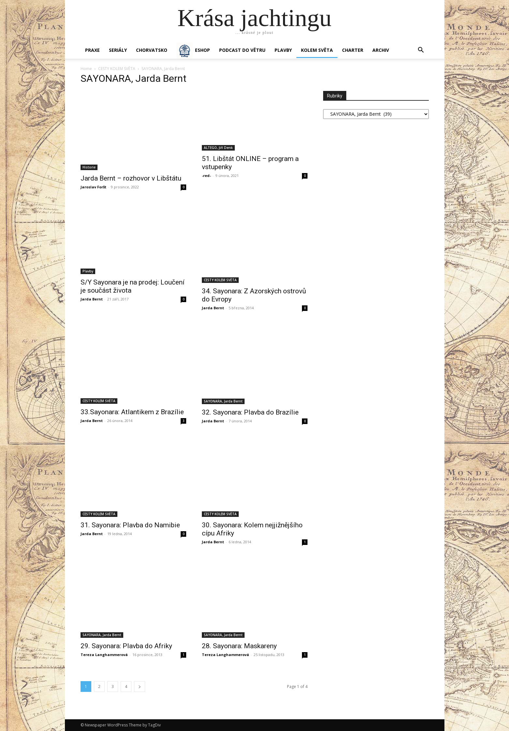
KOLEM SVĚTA (317, 50)
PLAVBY (283, 50)
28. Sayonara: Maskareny (239, 646)
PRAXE (92, 50)
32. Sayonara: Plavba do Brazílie (250, 412)
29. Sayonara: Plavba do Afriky (126, 646)
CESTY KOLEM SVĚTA (116, 68)
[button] (421, 51)
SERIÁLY (118, 50)
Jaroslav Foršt (93, 186)
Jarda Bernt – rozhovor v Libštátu (131, 178)
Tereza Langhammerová (104, 654)
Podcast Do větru (242, 50)
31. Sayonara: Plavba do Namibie (130, 525)
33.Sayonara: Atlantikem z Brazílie (132, 412)
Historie (89, 167)
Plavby (87, 271)
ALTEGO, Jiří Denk (218, 147)
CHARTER (352, 50)
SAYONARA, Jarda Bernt (223, 401)
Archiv (380, 50)
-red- (206, 175)
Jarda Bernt (92, 299)
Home (86, 68)
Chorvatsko (151, 50)
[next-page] (139, 686)
